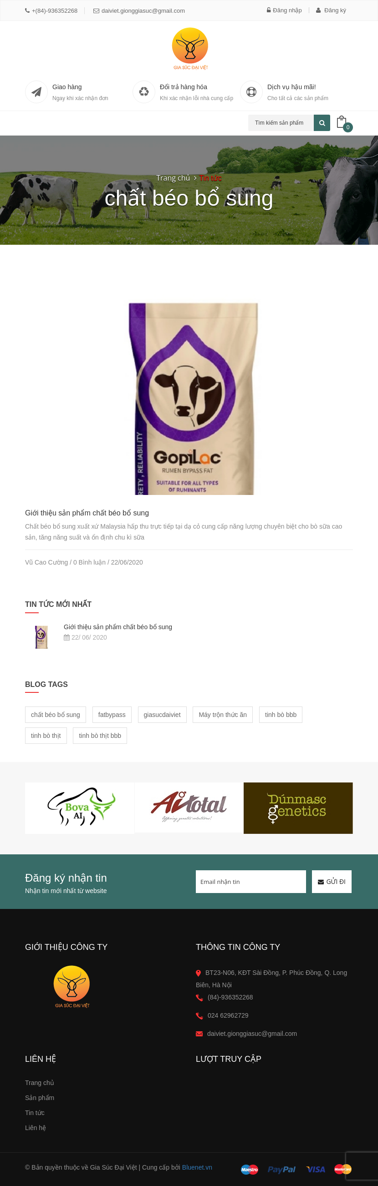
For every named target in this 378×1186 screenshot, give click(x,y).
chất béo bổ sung (55, 714)
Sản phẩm (39, 1097)
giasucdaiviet (162, 714)
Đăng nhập (284, 10)
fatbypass (112, 714)
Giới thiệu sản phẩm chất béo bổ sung (87, 513)
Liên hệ (35, 1127)
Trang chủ (173, 178)
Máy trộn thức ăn (223, 714)
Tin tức (35, 1112)
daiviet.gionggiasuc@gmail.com (139, 10)
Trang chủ (39, 1082)
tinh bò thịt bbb (100, 735)
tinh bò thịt (46, 735)
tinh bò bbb (280, 714)
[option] (79, 808)
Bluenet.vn (197, 1167)
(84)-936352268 (230, 997)
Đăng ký (331, 10)
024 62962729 (228, 1015)
